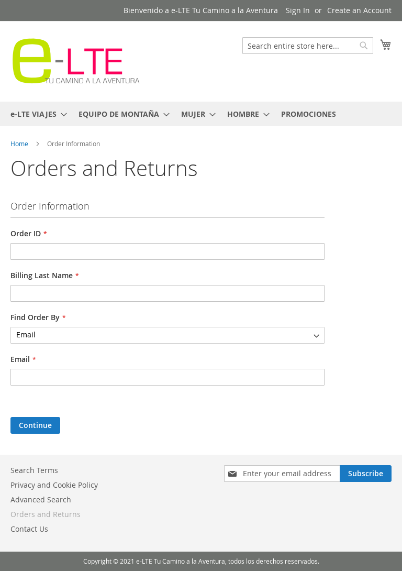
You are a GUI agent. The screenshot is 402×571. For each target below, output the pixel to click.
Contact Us (29, 529)
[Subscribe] (366, 473)
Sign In (298, 10)
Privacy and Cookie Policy (54, 485)
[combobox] (307, 45)
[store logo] (75, 61)
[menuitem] (35, 114)
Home (20, 143)
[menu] (201, 114)
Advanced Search (40, 499)
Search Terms (34, 470)
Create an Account (359, 10)
